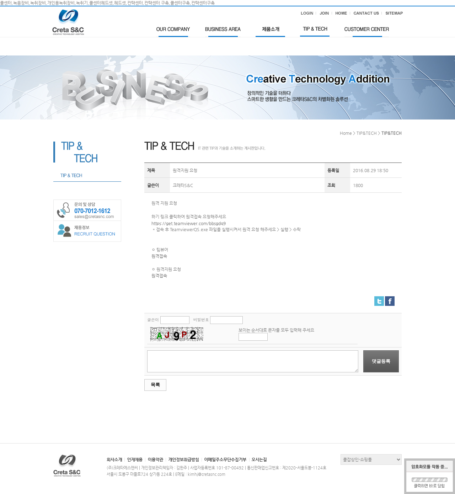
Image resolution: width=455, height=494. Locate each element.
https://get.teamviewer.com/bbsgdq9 (188, 223)
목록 (155, 384)
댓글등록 (381, 361)
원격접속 (159, 256)
